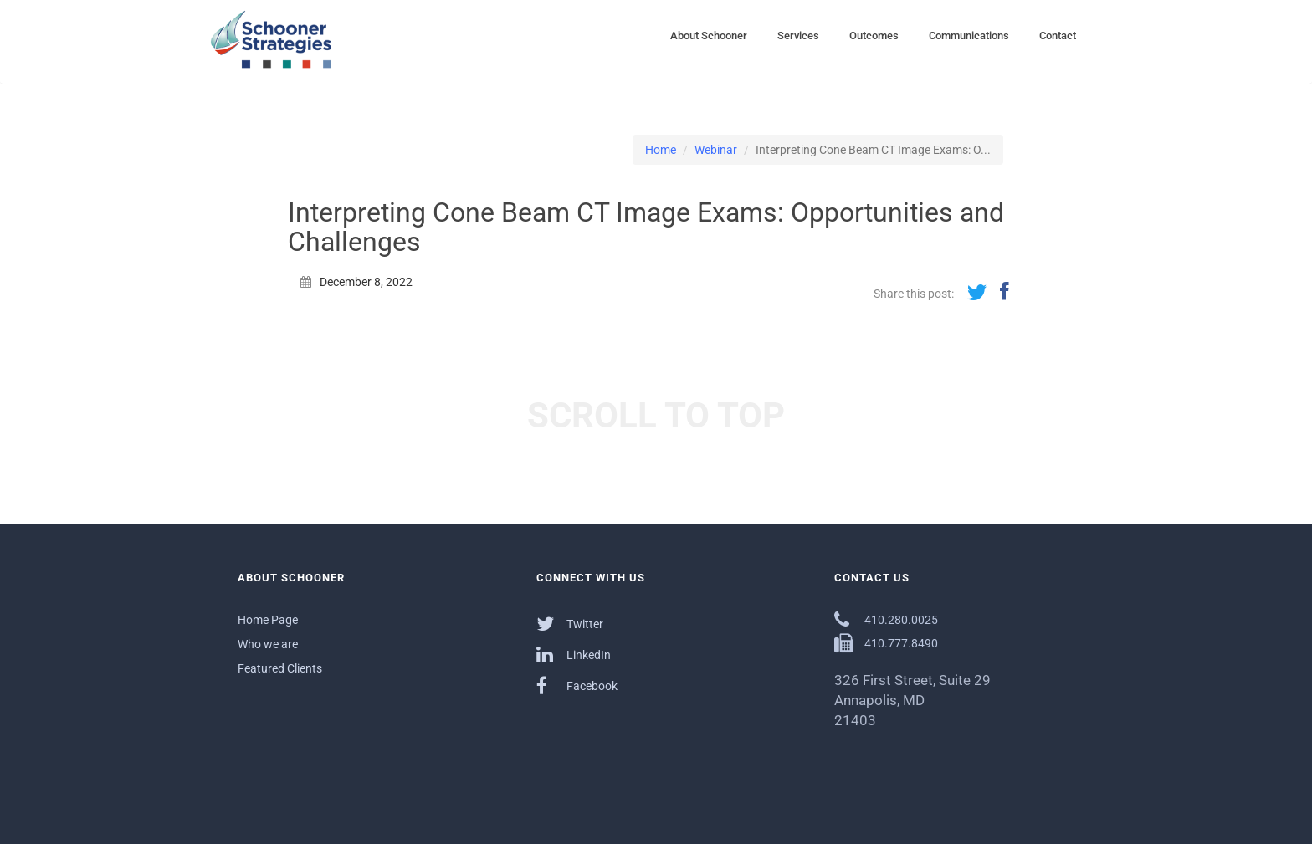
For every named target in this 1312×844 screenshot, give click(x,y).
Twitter (569, 623)
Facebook (577, 685)
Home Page (268, 620)
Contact (1057, 35)
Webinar (715, 149)
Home (660, 149)
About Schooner (708, 35)
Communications (969, 35)
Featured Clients (280, 668)
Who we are (268, 644)
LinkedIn (573, 654)
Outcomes (874, 35)
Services (798, 35)
